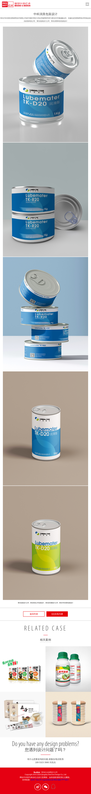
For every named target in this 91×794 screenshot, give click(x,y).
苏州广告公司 (36, 780)
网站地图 (57, 780)
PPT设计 (65, 780)
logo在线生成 (47, 780)
